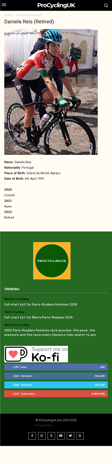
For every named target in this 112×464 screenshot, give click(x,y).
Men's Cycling (14, 312)
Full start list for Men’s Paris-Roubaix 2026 (38, 317)
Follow (100, 375)
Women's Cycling (16, 299)
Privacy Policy (43, 425)
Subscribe (98, 393)
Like (102, 367)
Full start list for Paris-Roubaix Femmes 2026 (40, 304)
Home (8, 15)
